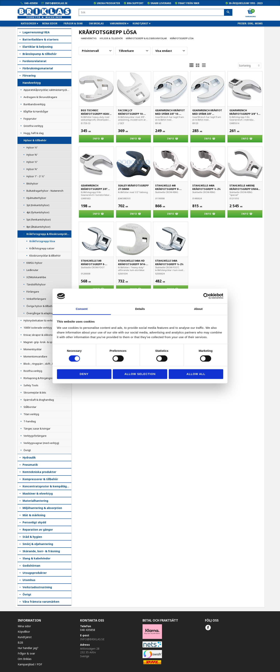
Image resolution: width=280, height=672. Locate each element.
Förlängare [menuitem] (32, 291)
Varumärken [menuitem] (118, 23)
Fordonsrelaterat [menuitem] (34, 61)
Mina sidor (24, 626)
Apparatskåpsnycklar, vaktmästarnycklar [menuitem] (47, 90)
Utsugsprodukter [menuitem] (35, 573)
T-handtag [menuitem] (30, 421)
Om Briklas (25, 659)
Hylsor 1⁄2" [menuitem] (32, 162)
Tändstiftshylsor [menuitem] (36, 284)
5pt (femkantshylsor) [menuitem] (38, 219)
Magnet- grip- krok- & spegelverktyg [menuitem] (45, 342)
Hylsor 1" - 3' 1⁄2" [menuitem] (35, 176)
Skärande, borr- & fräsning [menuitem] (41, 551)
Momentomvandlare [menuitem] (35, 356)
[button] (96, 51)
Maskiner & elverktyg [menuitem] (38, 493)
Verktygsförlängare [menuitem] (35, 435)
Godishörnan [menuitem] (31, 565)
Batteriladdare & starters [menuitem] (41, 39)
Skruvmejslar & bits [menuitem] (35, 392)
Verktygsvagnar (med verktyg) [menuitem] (41, 443)
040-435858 (31, 3)
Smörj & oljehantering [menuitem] (38, 544)
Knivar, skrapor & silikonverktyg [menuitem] (42, 335)
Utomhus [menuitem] (29, 580)
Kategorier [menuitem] (28, 23)
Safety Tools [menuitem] (31, 385)
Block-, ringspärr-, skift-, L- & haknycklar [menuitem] (47, 363)
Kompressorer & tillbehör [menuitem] (40, 479)
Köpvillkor (24, 631)
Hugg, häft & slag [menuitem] (34, 133)
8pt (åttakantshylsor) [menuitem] (38, 226)
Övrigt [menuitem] (27, 450)
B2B (20, 642)
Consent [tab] (82, 308)
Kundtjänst (25, 637)
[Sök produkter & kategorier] (155, 12)
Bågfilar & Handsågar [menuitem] (36, 111)
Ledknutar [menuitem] (32, 270)
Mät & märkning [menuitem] (34, 515)
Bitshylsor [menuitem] (32, 183)
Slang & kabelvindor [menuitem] (36, 558)
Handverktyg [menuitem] (32, 83)
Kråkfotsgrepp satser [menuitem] (41, 248)
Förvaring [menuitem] (29, 75)
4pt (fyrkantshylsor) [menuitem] (37, 212)
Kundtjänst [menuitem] (140, 23)
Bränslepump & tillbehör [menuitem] (40, 54)
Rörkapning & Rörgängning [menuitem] (39, 378)
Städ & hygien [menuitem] (32, 537)
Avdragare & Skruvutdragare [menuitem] (40, 97)
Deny (84, 374)
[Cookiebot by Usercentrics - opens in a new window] (206, 296)
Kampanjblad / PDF (30, 664)
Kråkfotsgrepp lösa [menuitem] (42, 241)
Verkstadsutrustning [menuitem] (37, 587)
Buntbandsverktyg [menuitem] (34, 104)
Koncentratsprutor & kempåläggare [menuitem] (47, 486)
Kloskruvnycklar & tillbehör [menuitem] (45, 255)
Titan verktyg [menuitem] (31, 414)
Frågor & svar (26, 653)
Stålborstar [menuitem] (30, 407)
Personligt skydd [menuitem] (34, 522)
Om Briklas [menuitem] (96, 23)
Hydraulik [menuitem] (29, 457)
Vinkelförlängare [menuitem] (36, 299)
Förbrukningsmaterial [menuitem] (38, 68)
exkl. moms (255, 23)
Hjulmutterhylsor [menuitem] (36, 198)
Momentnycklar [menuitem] (33, 349)
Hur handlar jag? (28, 648)
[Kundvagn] (250, 11)
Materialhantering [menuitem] (35, 501)
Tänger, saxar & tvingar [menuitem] (37, 428)
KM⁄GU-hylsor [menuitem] (34, 263)
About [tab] (198, 308)
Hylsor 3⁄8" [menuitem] (32, 154)
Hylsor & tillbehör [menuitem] (35, 140)
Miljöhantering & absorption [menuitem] (42, 508)
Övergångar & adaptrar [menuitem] (39, 313)
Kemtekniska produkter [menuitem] (39, 472)
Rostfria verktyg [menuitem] (33, 371)
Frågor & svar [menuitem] (73, 23)
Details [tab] (140, 308)
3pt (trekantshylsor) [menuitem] (37, 205)
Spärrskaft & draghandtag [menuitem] (39, 399)
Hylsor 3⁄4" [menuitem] (32, 169)
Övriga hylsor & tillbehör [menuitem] (40, 306)
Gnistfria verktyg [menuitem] (33, 126)
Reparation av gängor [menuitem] (38, 529)
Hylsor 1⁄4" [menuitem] (32, 147)
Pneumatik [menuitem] (30, 465)
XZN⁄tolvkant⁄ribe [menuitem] (36, 277)
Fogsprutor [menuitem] (30, 118)
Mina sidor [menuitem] (49, 23)
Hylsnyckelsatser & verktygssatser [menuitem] (44, 320)
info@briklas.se (56, 3)
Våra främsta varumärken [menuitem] (41, 601)
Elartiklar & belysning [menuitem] (37, 47)
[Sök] (228, 12)
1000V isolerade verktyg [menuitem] (38, 327)
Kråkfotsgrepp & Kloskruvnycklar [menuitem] (48, 234)
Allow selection (140, 374)
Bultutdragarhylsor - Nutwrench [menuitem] (44, 190)
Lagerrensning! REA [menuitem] (36, 32)
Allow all (195, 374)
